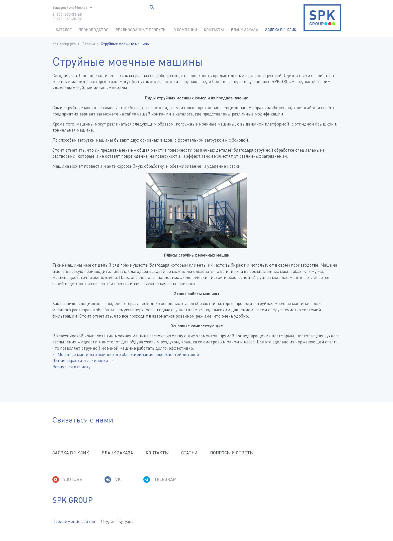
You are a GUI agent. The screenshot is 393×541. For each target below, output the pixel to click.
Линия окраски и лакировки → (83, 360)
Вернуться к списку (71, 366)
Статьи (88, 43)
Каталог (64, 29)
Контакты (214, 29)
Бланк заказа (244, 29)
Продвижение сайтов (73, 521)
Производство (94, 29)
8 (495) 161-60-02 (67, 19)
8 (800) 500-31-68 (67, 14)
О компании (185, 29)
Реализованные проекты (141, 29)
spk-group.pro (64, 43)
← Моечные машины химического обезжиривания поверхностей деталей (125, 354)
